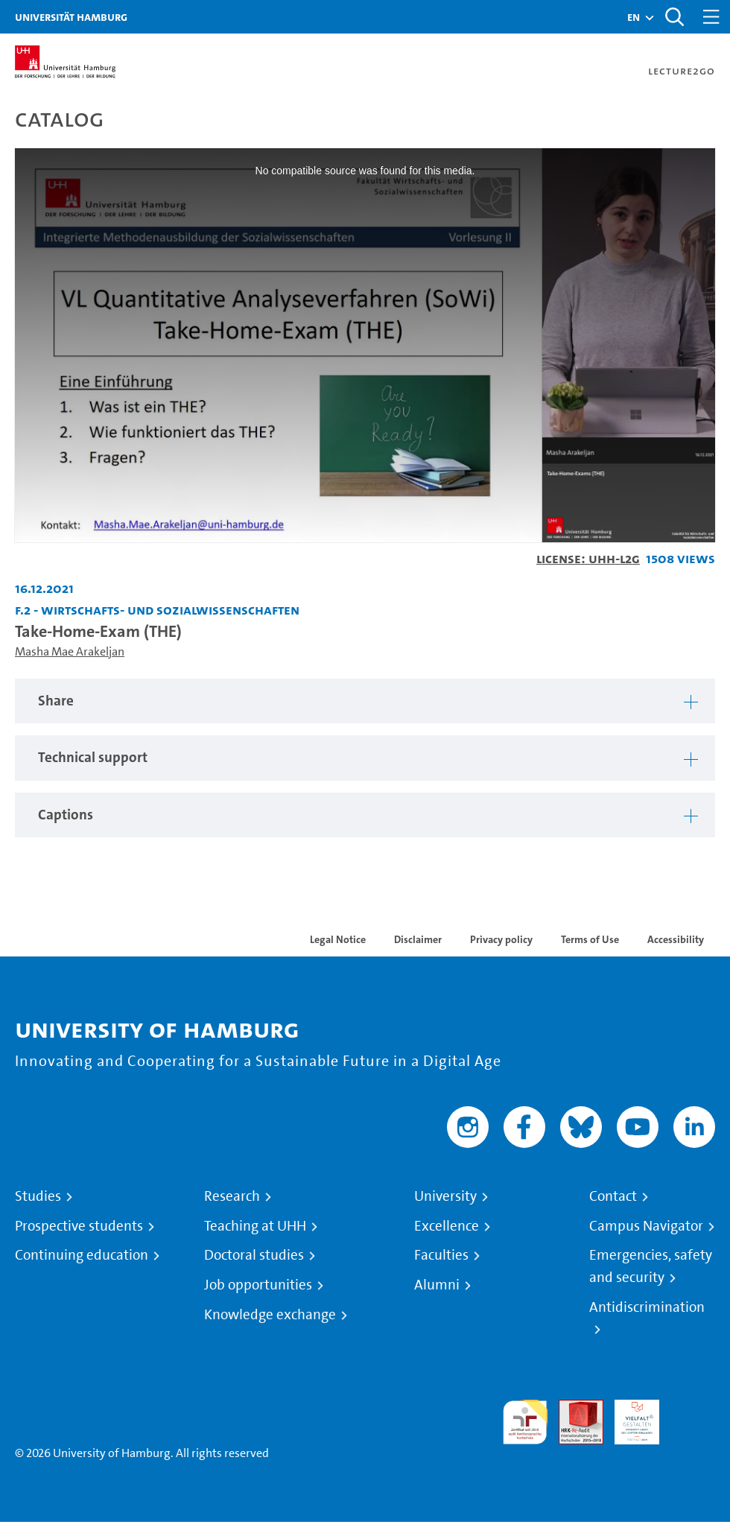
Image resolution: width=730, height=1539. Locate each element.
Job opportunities (258, 1285)
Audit (573, 1408)
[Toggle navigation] (711, 17)
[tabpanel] (365, 701)
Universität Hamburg (71, 17)
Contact (613, 1196)
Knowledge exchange (270, 1314)
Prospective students (79, 1226)
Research (232, 1196)
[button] (633, 17)
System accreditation (692, 1417)
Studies (38, 1196)
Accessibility (675, 939)
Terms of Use (590, 939)
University (445, 1196)
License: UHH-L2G (588, 558)
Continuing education (81, 1255)
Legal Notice (338, 939)
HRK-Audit (629, 1417)
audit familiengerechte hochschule (525, 1422)
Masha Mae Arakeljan (69, 651)
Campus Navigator (646, 1226)
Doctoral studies (254, 1255)
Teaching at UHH (255, 1226)
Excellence (446, 1226)
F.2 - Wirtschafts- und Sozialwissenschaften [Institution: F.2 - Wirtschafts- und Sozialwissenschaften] (157, 609)
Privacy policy (501, 939)
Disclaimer (418, 939)
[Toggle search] (674, 17)
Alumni (437, 1285)
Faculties (441, 1255)
